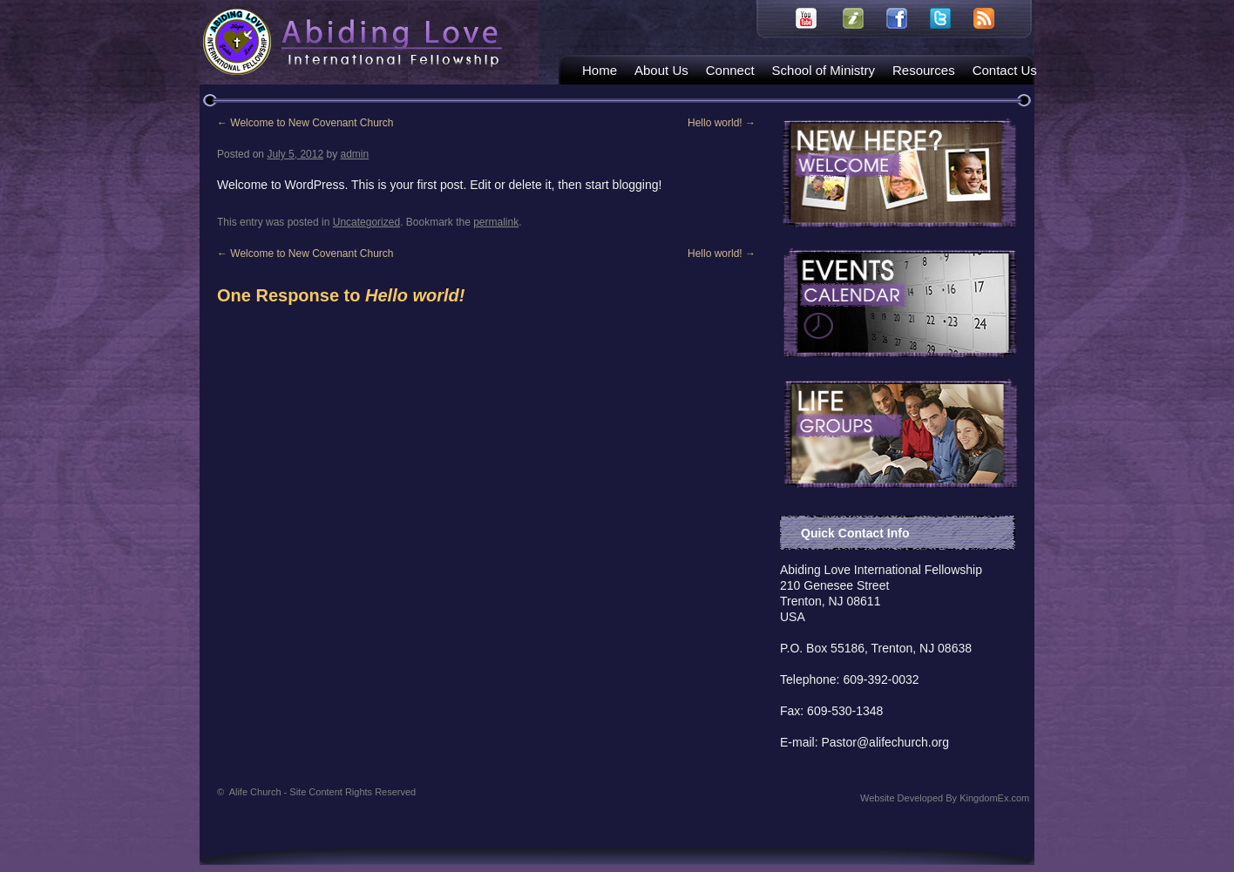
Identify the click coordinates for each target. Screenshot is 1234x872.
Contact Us (1005, 70)
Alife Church (323, 792)
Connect (730, 70)
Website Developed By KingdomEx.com (944, 798)
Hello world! (722, 123)
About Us (661, 70)
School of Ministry (823, 70)
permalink (496, 222)
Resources (923, 70)
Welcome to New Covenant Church (305, 123)
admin (354, 154)
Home (599, 70)
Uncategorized (366, 222)
